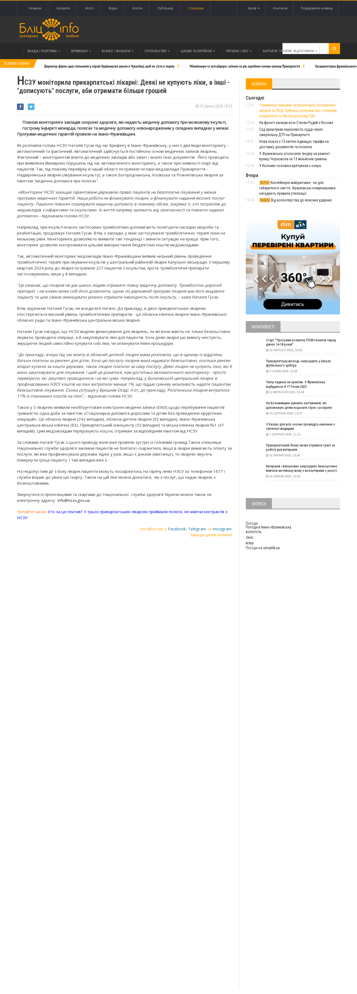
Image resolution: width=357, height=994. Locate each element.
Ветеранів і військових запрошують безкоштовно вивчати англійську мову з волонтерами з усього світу (298, 469)
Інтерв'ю (63, 8)
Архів (250, 8)
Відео (113, 8)
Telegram (197, 527)
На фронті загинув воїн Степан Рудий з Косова (296, 122)
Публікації (165, 8)
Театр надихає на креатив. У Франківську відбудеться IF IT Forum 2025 (299, 384)
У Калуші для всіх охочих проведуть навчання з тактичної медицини (302, 427)
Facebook (177, 527)
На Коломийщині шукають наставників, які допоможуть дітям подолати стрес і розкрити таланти (303, 406)
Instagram (222, 527)
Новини (35, 8)
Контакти (278, 8)
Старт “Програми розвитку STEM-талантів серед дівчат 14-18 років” (299, 342)
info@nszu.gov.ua (74, 499)
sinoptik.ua (271, 548)
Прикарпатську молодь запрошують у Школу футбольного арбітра (302, 363)
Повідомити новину (316, 8)
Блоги (137, 8)
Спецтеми (196, 8)
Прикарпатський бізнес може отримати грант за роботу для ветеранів (302, 448)
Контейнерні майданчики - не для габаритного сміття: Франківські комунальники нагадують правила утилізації (297, 188)
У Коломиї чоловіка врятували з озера (290, 166)
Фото (89, 8)
